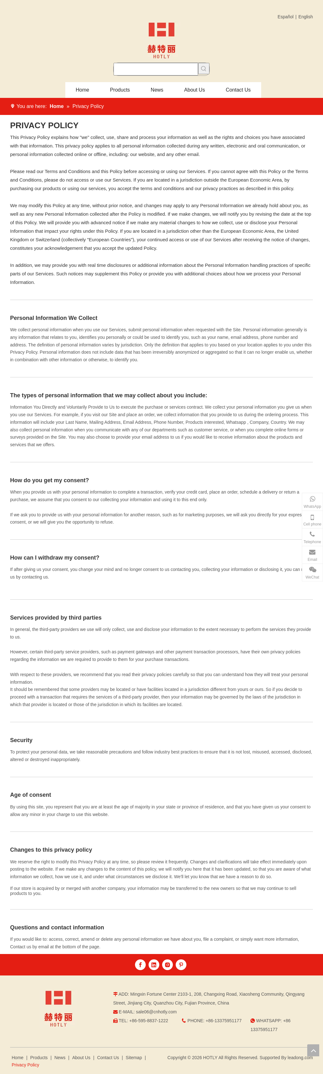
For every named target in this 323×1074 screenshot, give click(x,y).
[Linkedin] (154, 964)
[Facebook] (140, 964)
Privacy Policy (25, 1064)
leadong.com (300, 1057)
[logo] (58, 1009)
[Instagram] (167, 964)
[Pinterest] (181, 964)
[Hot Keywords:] (203, 68)
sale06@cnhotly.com (156, 1011)
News (59, 1057)
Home (17, 1057)
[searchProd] (156, 69)
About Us (81, 1057)
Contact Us (108, 1057)
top (313, 1050)
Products (39, 1057)
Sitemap (134, 1057)
